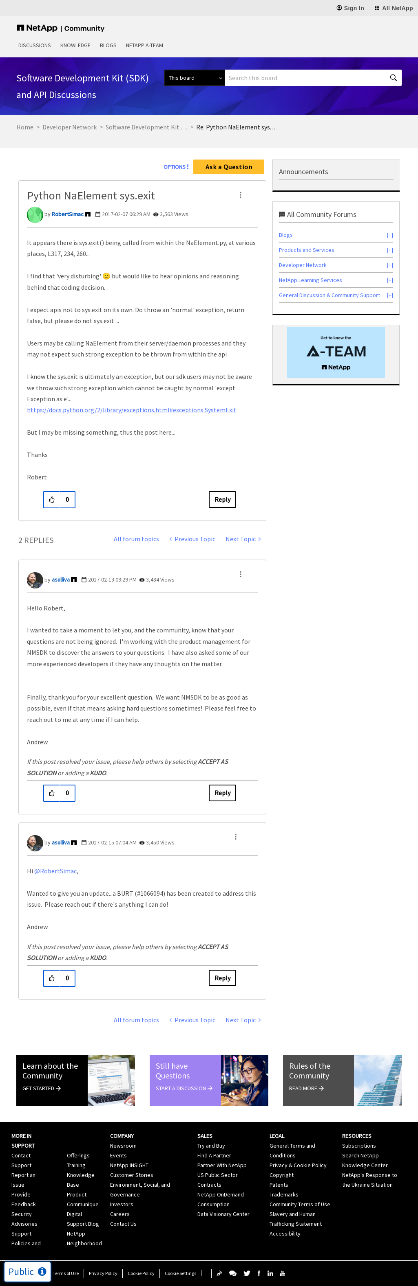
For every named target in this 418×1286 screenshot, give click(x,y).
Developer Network (69, 127)
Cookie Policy (141, 1273)
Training (76, 1165)
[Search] (313, 78)
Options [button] (175, 167)
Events (118, 1155)
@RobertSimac (55, 871)
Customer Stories (131, 1175)
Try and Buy (211, 1145)
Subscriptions (359, 1145)
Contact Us (123, 1223)
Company (122, 1135)
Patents (279, 1184)
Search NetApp (360, 1155)
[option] (336, 352)
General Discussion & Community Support (329, 295)
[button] (240, 195)
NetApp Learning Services (310, 280)
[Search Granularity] (194, 78)
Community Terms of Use (300, 1204)
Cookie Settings (180, 1273)
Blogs (108, 45)
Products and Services (306, 250)
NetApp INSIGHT (129, 1165)
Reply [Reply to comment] (222, 793)
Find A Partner (214, 1155)
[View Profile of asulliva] (61, 579)
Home (24, 127)
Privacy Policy (103, 1273)
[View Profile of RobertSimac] (68, 214)
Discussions (34, 45)
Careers (120, 1214)
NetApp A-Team (144, 45)
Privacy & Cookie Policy (298, 1165)
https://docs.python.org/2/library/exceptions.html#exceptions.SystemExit (132, 410)
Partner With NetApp (222, 1165)
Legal (277, 1135)
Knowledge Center (365, 1165)
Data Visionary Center (223, 1214)
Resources (357, 1135)
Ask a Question (229, 167)
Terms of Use (66, 1273)
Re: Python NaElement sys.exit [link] (237, 127)
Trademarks (284, 1194)
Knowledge (75, 45)
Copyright (282, 1175)
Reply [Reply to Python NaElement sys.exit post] (222, 499)
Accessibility (285, 1233)
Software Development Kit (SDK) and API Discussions (146, 127)
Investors (121, 1204)
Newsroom (123, 1145)
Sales (204, 1135)
